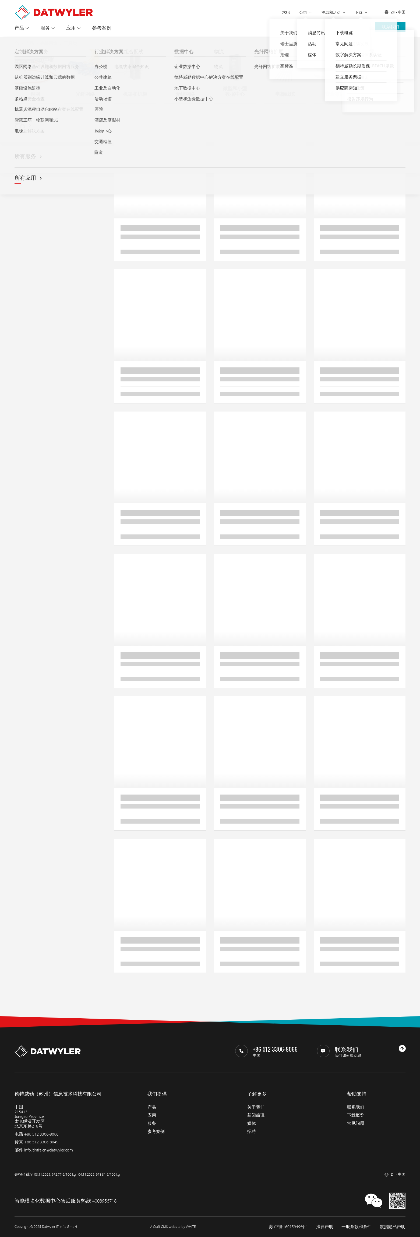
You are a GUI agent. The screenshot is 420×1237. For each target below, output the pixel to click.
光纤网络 (49, 43)
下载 (358, 12)
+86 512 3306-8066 (41, 1134)
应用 (71, 28)
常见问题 (355, 1123)
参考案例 (101, 28)
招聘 (251, 1131)
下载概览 (355, 1115)
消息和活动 (331, 12)
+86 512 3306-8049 (41, 1141)
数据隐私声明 (392, 1226)
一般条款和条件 (356, 1226)
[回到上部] (402, 1048)
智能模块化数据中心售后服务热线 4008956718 (66, 1200)
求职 (286, 12)
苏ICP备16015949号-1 (288, 1226)
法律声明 (324, 1226)
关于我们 (255, 1107)
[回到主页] (54, 7)
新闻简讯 (255, 1115)
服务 (45, 28)
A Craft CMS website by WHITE (173, 1226)
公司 (303, 12)
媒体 (251, 1123)
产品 (19, 28)
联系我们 (390, 26)
